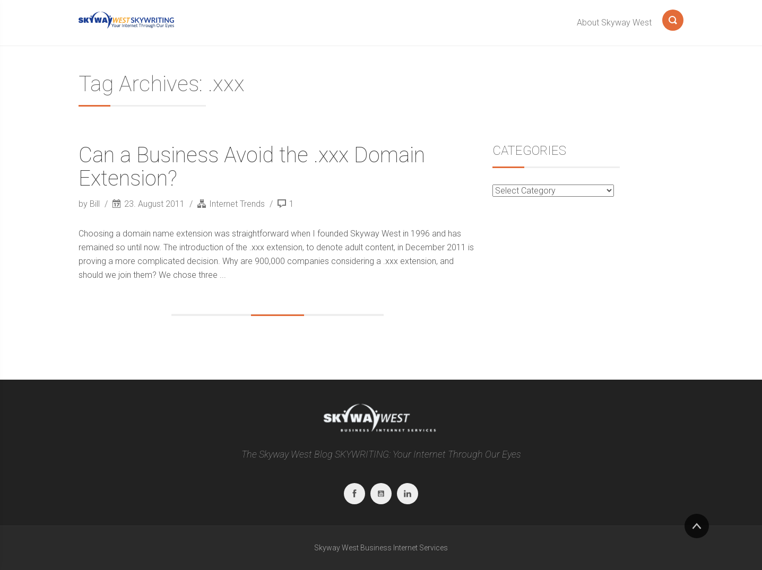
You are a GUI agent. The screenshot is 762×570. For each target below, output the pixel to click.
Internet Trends (237, 204)
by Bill (90, 204)
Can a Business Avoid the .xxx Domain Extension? (252, 167)
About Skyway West (614, 22)
